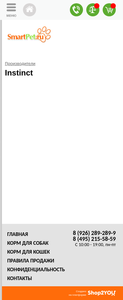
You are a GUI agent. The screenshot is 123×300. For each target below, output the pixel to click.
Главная (17, 234)
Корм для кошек (28, 252)
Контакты (19, 278)
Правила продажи (30, 261)
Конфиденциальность (36, 269)
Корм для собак (28, 243)
